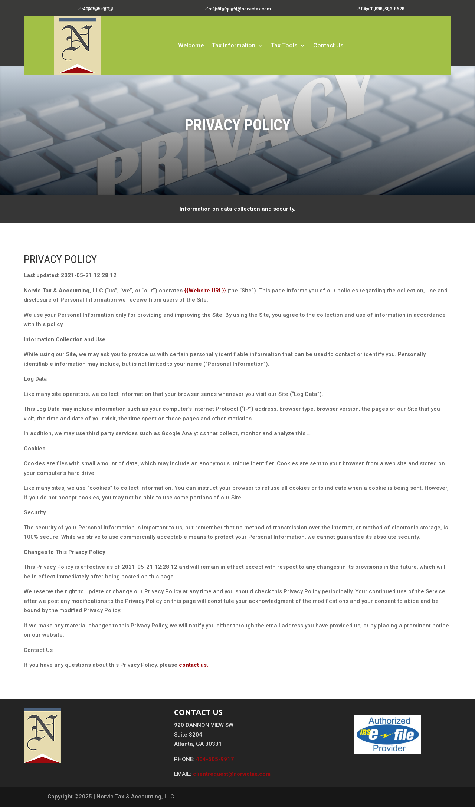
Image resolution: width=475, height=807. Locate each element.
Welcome (191, 46)
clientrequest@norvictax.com (240, 9)
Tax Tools (284, 46)
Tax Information (233, 46)
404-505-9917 (98, 9)
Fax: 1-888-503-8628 (382, 9)
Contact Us (328, 46)
